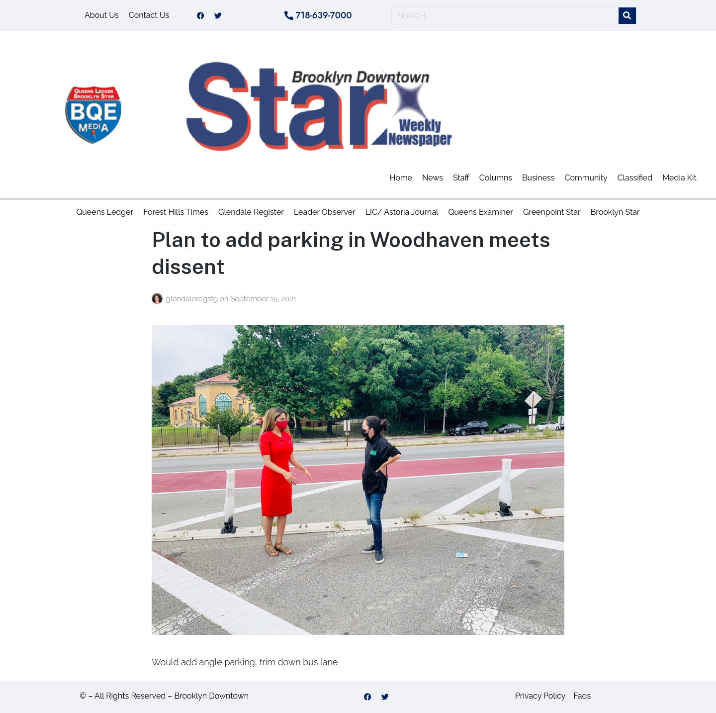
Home (401, 177)
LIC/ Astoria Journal (402, 212)
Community (586, 177)
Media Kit (679, 177)
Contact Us (149, 15)
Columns (495, 177)
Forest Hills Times (175, 212)
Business (538, 177)
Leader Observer (325, 212)
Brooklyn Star (615, 212)
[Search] (627, 15)
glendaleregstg (193, 298)
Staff (461, 177)
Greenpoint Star (552, 212)
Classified (635, 177)
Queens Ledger (104, 212)
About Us (102, 15)
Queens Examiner (480, 212)
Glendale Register (251, 212)
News (432, 177)
